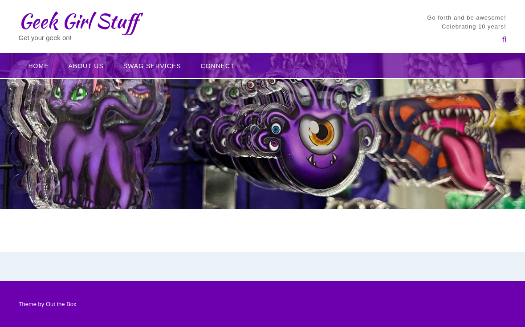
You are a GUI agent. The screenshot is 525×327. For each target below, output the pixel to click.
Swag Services (152, 65)
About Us (86, 65)
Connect (218, 65)
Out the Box (61, 304)
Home (38, 65)
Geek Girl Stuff (78, 21)
